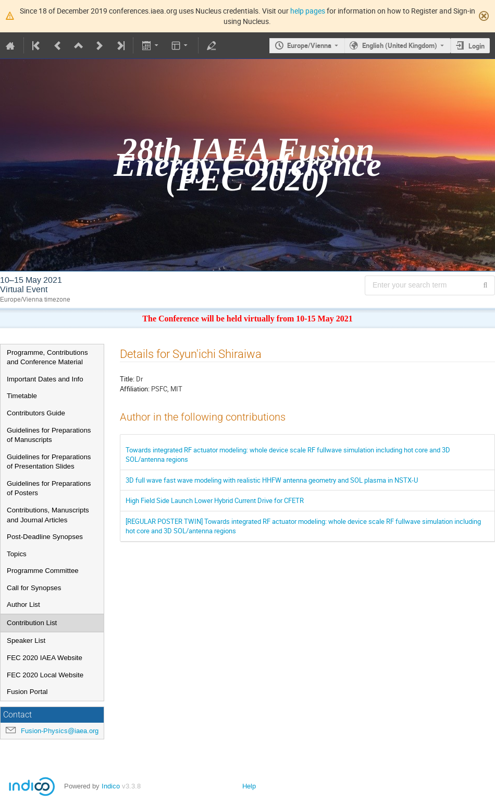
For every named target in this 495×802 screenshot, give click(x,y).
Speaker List (26, 640)
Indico (111, 786)
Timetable (22, 396)
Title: (127, 379)
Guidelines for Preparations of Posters (49, 488)
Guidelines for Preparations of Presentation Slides (49, 462)
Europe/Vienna (309, 45)
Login (476, 46)
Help (249, 786)
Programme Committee (43, 570)
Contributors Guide (36, 413)
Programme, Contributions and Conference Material (47, 357)
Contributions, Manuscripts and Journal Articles (48, 515)
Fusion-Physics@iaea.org (59, 730)
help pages (307, 11)
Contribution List (32, 623)
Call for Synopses (34, 588)
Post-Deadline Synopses (45, 537)
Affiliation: (135, 388)
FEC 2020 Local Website (45, 675)
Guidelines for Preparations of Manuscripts (49, 435)
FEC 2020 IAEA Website (44, 658)
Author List (23, 604)
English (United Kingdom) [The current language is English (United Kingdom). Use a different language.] (399, 45)
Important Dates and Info (45, 379)
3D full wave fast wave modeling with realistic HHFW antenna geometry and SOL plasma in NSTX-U (272, 480)
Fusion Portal (27, 692)
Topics (17, 554)
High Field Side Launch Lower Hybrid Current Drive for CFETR (215, 500)
